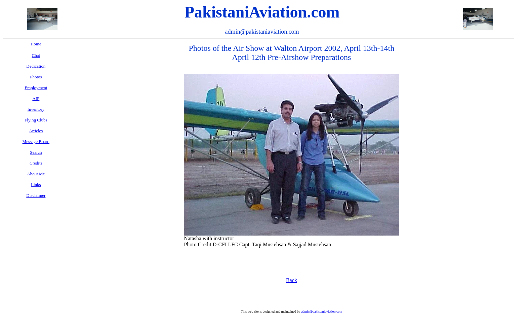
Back (291, 280)
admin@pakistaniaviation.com (321, 311)
